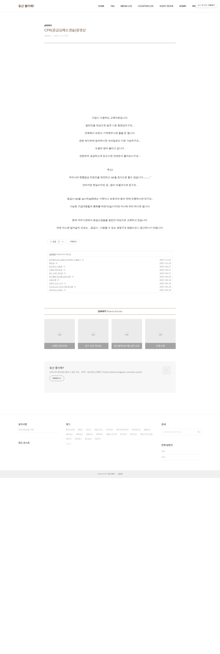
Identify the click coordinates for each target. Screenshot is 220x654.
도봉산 (89, 615)
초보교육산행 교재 (26, 605)
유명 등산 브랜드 (56, 466)
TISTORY (111, 650)
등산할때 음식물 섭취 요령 (60, 453)
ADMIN (182, 6)
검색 (199, 608)
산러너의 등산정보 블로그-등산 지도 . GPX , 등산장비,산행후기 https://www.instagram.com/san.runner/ (96, 548)
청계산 (100, 610)
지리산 (124, 610)
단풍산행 (52, 456)
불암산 (148, 605)
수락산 (110, 605)
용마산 (90, 610)
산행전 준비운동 (55, 446)
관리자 (120, 650)
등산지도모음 (146, 610)
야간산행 (71, 605)
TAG (112, 6)
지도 (89, 605)
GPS (98, 615)
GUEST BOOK (166, 6)
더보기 (68, 620)
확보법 (52, 439)
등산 (81, 605)
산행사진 (137, 605)
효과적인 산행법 (55, 442)
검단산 (70, 610)
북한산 (80, 610)
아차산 (134, 610)
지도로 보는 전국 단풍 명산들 (61, 463)
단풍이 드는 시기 (56, 459)
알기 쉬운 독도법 (56, 449)
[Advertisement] (110, 84)
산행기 (79, 615)
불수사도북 (112, 610)
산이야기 (52, 430)
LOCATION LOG (146, 6)
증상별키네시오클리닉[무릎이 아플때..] (65, 436)
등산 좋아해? (26, 6)
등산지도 (99, 605)
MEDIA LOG (126, 6)
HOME (101, 6)
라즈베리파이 (123, 605)
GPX (69, 615)
